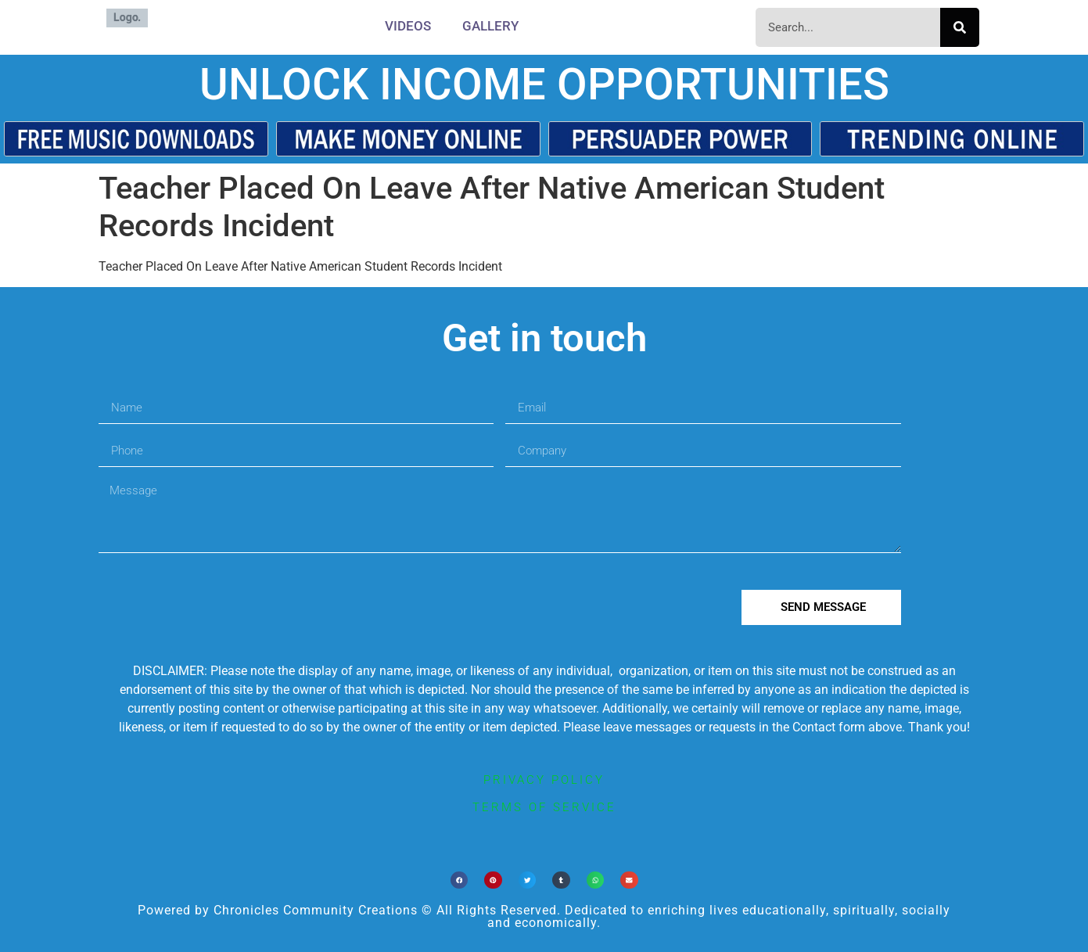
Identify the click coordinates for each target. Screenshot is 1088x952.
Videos (408, 26)
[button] (460, 880)
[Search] (959, 27)
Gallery (490, 26)
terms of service (544, 807)
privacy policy (544, 780)
